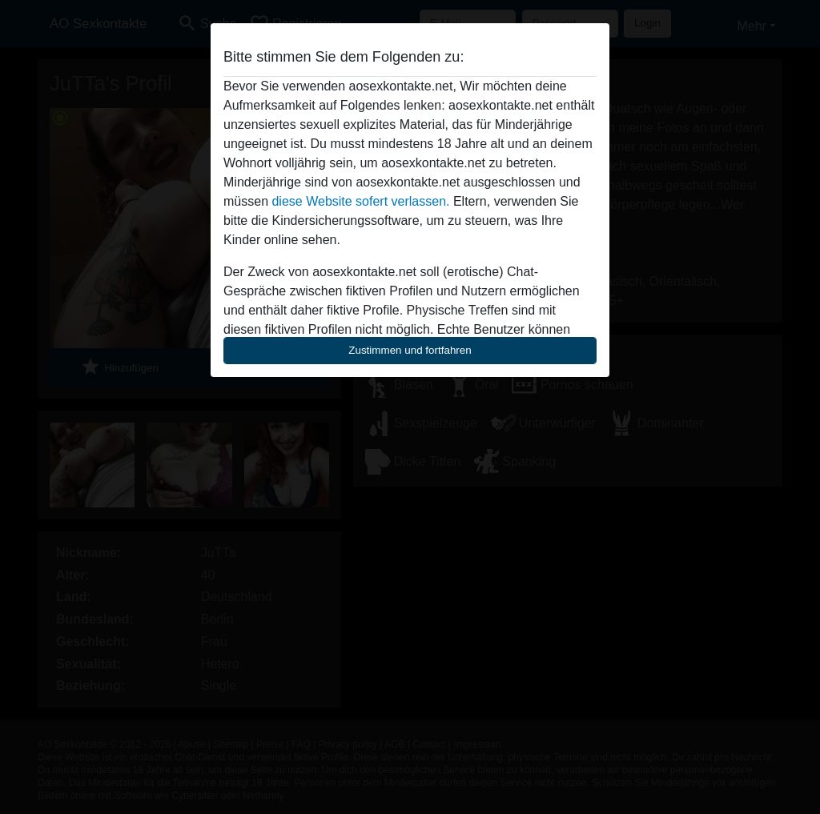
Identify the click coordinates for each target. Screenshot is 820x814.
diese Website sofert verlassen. (360, 201)
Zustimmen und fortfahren (410, 350)
